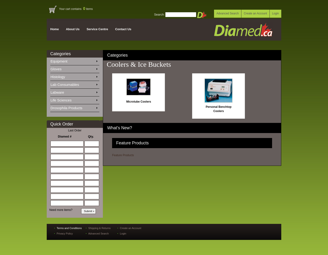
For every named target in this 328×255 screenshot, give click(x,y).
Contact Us (123, 29)
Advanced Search (227, 13)
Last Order (75, 130)
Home (54, 29)
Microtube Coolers (138, 101)
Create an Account (255, 13)
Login (275, 13)
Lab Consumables (73, 84)
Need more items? (60, 210)
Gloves (73, 68)
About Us (73, 29)
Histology (73, 76)
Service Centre (97, 29)
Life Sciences (73, 99)
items (88, 9)
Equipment (73, 60)
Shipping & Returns (99, 228)
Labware (73, 91)
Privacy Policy (65, 233)
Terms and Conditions (69, 228)
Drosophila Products (73, 107)
